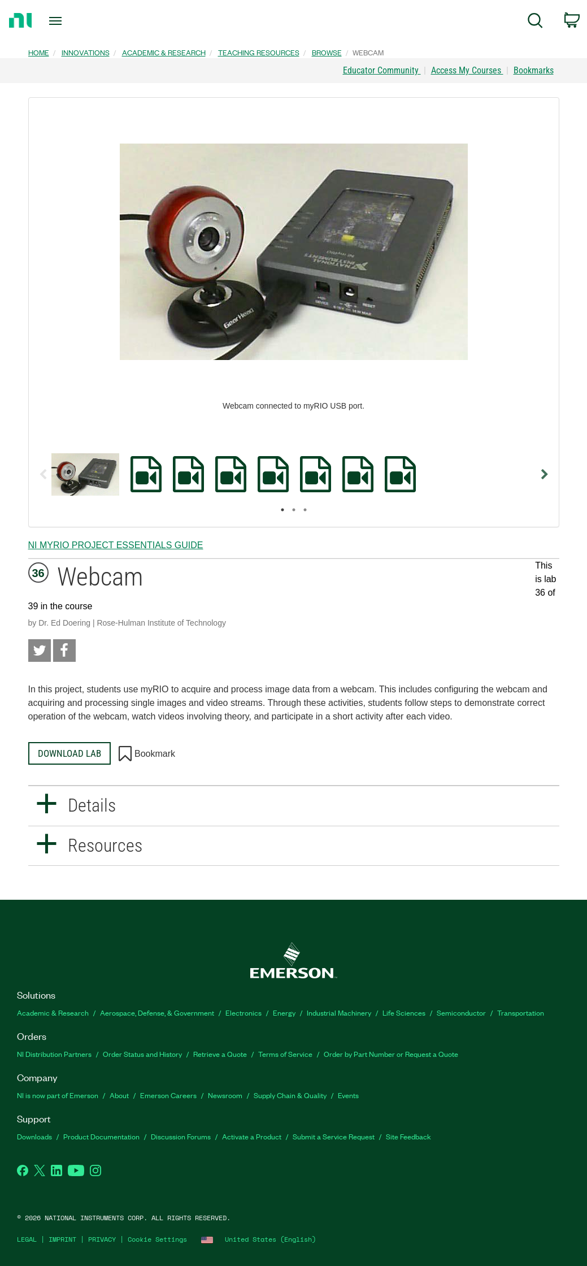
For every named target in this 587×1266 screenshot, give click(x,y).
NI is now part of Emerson (57, 1095)
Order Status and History (142, 1053)
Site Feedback (408, 1136)
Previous (43, 474)
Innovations (86, 52)
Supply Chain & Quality (290, 1095)
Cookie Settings (157, 1239)
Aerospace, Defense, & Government (157, 1012)
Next (544, 474)
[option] (85, 474)
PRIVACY (102, 1239)
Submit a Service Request (334, 1136)
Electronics (243, 1012)
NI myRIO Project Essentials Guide (115, 545)
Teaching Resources (258, 52)
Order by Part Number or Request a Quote (391, 1053)
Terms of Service (285, 1053)
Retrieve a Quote (220, 1053)
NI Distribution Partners (54, 1053)
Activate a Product (251, 1136)
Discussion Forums (181, 1136)
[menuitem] (535, 23)
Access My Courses (467, 70)
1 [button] (282, 509)
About (119, 1095)
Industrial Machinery (339, 1012)
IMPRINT (62, 1239)
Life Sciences (403, 1012)
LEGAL (27, 1239)
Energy (284, 1012)
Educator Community (382, 70)
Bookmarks (534, 70)
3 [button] (305, 509)
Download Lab (69, 753)
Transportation (520, 1012)
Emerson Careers (168, 1095)
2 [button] (293, 509)
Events (348, 1095)
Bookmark (147, 754)
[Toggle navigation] (75, 21)
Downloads (34, 1136)
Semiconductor (461, 1012)
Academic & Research (164, 52)
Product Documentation (101, 1136)
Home (38, 52)
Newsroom (225, 1095)
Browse (327, 52)
